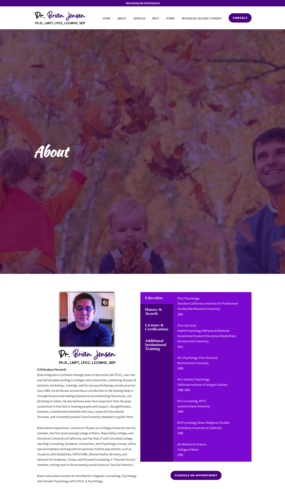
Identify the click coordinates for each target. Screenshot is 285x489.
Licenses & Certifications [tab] (156, 327)
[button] (240, 18)
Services (143, 18)
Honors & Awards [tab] (153, 311)
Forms (172, 18)
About (126, 18)
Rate (158, 18)
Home (113, 18)
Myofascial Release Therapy (202, 18)
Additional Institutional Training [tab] (155, 344)
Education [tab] (154, 297)
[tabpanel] (212, 377)
